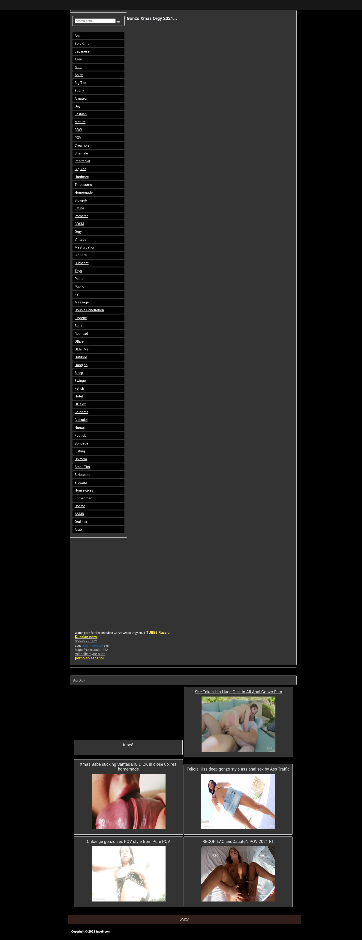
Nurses (80, 428)
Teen (78, 59)
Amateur (81, 98)
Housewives (84, 490)
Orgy (78, 232)
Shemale (81, 153)
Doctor (80, 506)
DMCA (185, 919)
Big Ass (80, 169)
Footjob (80, 435)
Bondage (81, 443)
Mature (80, 122)
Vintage (80, 239)
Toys (78, 271)
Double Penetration (89, 310)
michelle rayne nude (90, 654)
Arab (78, 530)
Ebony (79, 91)
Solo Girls (82, 44)
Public (79, 287)
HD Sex (80, 404)
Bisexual (81, 482)
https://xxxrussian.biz (91, 650)
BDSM (79, 224)
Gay (77, 106)
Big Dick (81, 255)
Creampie (82, 145)
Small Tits (82, 467)
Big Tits (80, 83)
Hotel (79, 396)
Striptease (82, 475)
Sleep (79, 373)
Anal (78, 36)
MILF (78, 67)
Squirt (79, 326)
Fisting (80, 451)
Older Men (82, 349)
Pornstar (81, 216)
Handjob (81, 365)
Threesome (83, 185)
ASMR (79, 514)
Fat (77, 294)
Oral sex (81, 522)
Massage (82, 302)
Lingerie (81, 318)
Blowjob (81, 200)
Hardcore (82, 177)
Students (81, 412)
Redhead (81, 334)
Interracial (82, 161)
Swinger (81, 381)
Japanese (82, 51)
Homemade (84, 192)
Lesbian (81, 114)
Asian (79, 75)
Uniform (81, 459)
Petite (79, 279)
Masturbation (85, 247)
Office (79, 341)
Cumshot (82, 263)
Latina (79, 208)
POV (78, 138)
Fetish (79, 388)
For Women (83, 498)
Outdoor (81, 357)
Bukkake (81, 420)
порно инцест (86, 641)
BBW (78, 130)
